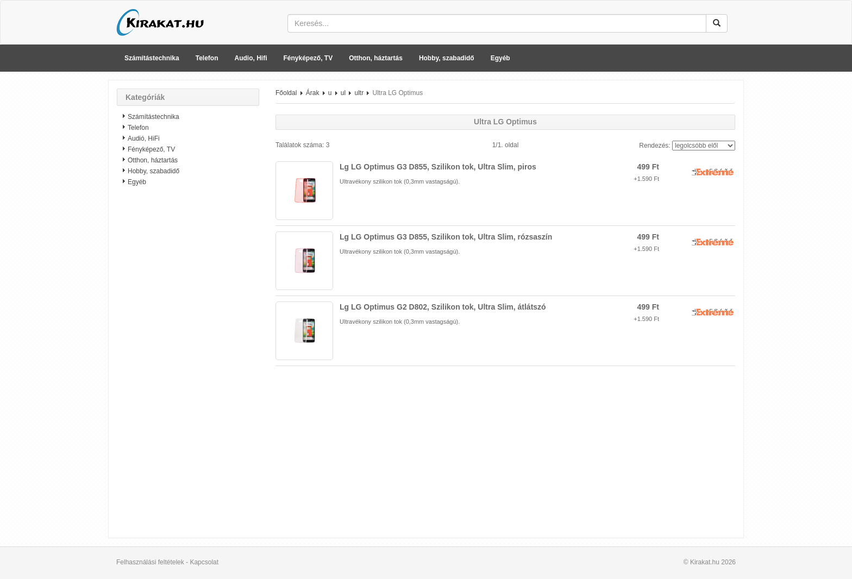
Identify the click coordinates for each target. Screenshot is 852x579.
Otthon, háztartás (376, 58)
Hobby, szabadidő (446, 58)
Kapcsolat (204, 562)
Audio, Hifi (251, 58)
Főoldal (286, 93)
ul (343, 93)
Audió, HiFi (144, 138)
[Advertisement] (188, 367)
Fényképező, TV (308, 58)
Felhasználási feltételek (150, 562)
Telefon (207, 58)
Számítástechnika (151, 58)
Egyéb (500, 58)
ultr (359, 93)
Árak (313, 93)
